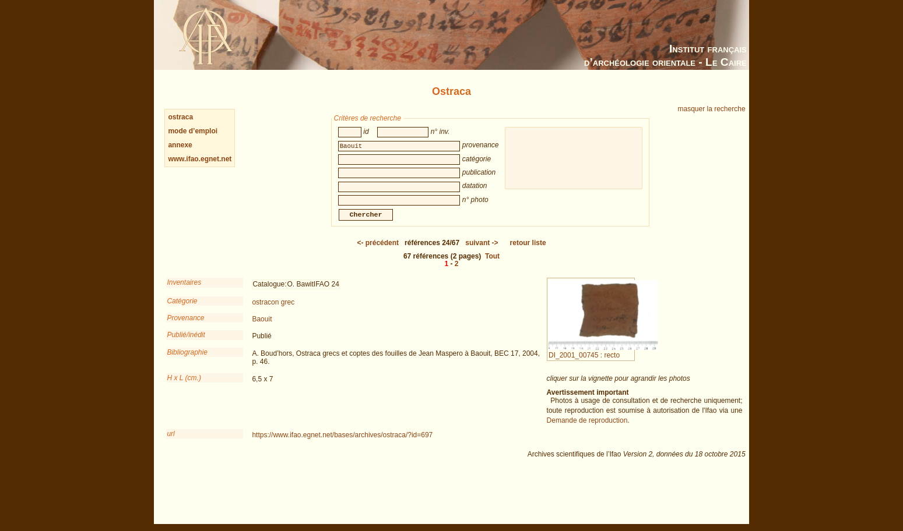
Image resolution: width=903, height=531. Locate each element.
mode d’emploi (192, 131)
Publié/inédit (186, 343)
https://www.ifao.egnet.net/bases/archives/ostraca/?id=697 (342, 443)
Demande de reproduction (587, 428)
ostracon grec (273, 310)
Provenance (185, 326)
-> (481, 251)
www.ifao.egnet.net (199, 159)
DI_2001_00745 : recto (603, 359)
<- (378, 251)
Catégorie (182, 309)
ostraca (180, 117)
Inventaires (184, 290)
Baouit (262, 327)
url (170, 442)
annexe (180, 145)
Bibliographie (187, 360)
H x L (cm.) (184, 386)
